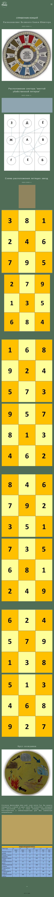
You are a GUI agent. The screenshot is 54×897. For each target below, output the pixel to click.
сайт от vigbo (27, 893)
